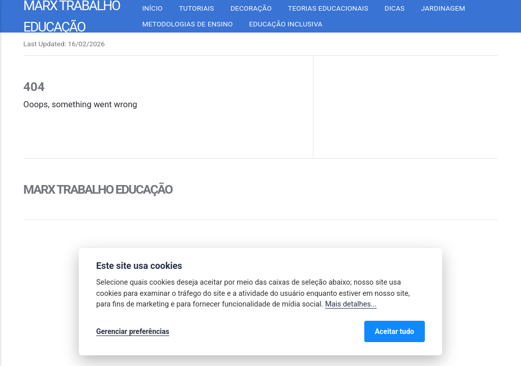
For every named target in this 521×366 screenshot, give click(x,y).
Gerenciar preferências (132, 331)
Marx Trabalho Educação (97, 189)
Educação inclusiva (286, 24)
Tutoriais (196, 8)
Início (152, 8)
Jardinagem (443, 8)
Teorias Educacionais (328, 8)
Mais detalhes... (351, 304)
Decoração (251, 8)
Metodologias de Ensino (187, 24)
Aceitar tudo (394, 331)
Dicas (395, 8)
